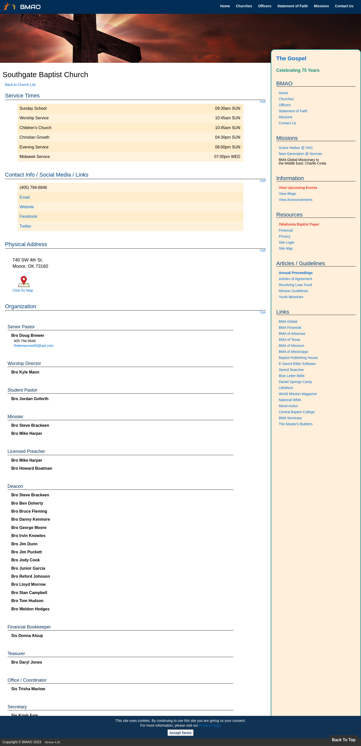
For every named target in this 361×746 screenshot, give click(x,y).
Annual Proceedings (296, 273)
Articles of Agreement (295, 279)
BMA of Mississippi (293, 352)
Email (25, 197)
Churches (244, 6)
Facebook (28, 216)
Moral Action (288, 406)
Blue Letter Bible (292, 376)
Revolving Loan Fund (295, 285)
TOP (263, 102)
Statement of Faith (292, 6)
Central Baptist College (297, 412)
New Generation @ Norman (300, 154)
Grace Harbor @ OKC (296, 148)
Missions (321, 6)
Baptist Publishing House (298, 358)
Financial (286, 230)
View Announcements (295, 200)
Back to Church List (20, 85)
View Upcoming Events (298, 188)
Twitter (25, 226)
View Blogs (287, 194)
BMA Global (288, 321)
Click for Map (23, 290)
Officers (264, 6)
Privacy (284, 236)
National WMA (290, 400)
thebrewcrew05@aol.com (33, 346)
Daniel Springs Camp (295, 382)
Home (225, 6)
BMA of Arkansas (292, 334)
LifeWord (286, 388)
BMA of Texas (289, 340)
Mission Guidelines (293, 291)
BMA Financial (290, 328)
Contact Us (344, 6)
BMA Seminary (290, 418)
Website (27, 207)
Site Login (286, 242)
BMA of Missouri (291, 346)
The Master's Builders (296, 424)
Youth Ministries (291, 297)
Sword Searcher (291, 370)
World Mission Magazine (298, 394)
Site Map (286, 248)
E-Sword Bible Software (297, 364)
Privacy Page (209, 725)
